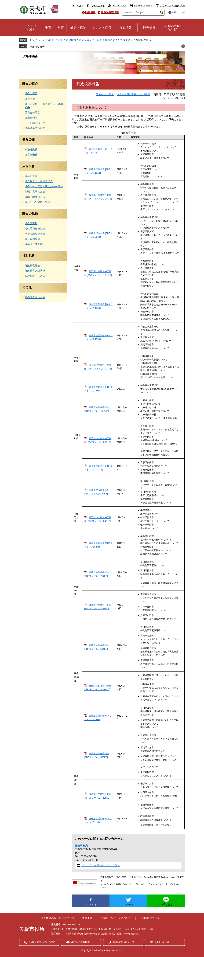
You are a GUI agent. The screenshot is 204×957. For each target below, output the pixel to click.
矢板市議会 (108, 40)
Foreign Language (143, 5)
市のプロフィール (89, 40)
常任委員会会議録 (35, 228)
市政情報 (71, 40)
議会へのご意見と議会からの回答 (44, 186)
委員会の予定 (32, 112)
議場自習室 (31, 117)
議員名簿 (30, 98)
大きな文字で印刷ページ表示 (133, 94)
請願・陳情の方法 (35, 196)
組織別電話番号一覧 (124, 942)
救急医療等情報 (110, 12)
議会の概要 (31, 93)
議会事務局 (81, 845)
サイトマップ (119, 5)
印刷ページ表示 (105, 94)
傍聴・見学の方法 (35, 191)
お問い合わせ (162, 942)
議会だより (31, 176)
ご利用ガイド (98, 5)
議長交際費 (31, 154)
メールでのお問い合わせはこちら (100, 865)
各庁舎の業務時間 (80, 942)
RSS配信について (149, 918)
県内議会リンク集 (35, 297)
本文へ (80, 5)
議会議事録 (31, 223)
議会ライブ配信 (34, 244)
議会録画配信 (32, 239)
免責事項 (87, 918)
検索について (178, 12)
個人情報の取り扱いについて (58, 918)
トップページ (37, 40)
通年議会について (35, 128)
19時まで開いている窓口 (42, 942)
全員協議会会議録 (35, 233)
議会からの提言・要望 (37, 202)
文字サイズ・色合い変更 (172, 5)
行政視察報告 (37, 46)
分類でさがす (55, 40)
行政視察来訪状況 (35, 270)
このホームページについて (115, 918)
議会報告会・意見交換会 (39, 181)
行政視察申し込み (35, 276)
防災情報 (90, 12)
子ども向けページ (35, 123)
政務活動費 (31, 149)
